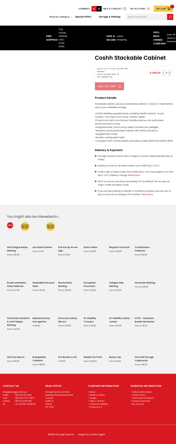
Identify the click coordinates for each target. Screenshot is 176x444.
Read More (134, 175)
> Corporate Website (98, 404)
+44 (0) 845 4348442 (25, 404)
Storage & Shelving (109, 16)
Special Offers (83, 16)
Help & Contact (112, 8)
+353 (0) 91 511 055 (23, 401)
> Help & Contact (96, 401)
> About (91, 392)
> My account (137, 404)
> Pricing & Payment (140, 401)
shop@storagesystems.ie (15, 392)
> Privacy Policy (138, 395)
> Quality (92, 398)
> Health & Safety (96, 395)
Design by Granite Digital (91, 434)
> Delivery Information (141, 392)
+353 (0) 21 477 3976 (24, 398)
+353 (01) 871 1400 (23, 395)
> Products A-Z (95, 407)
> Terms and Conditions (142, 398)
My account (137, 8)
